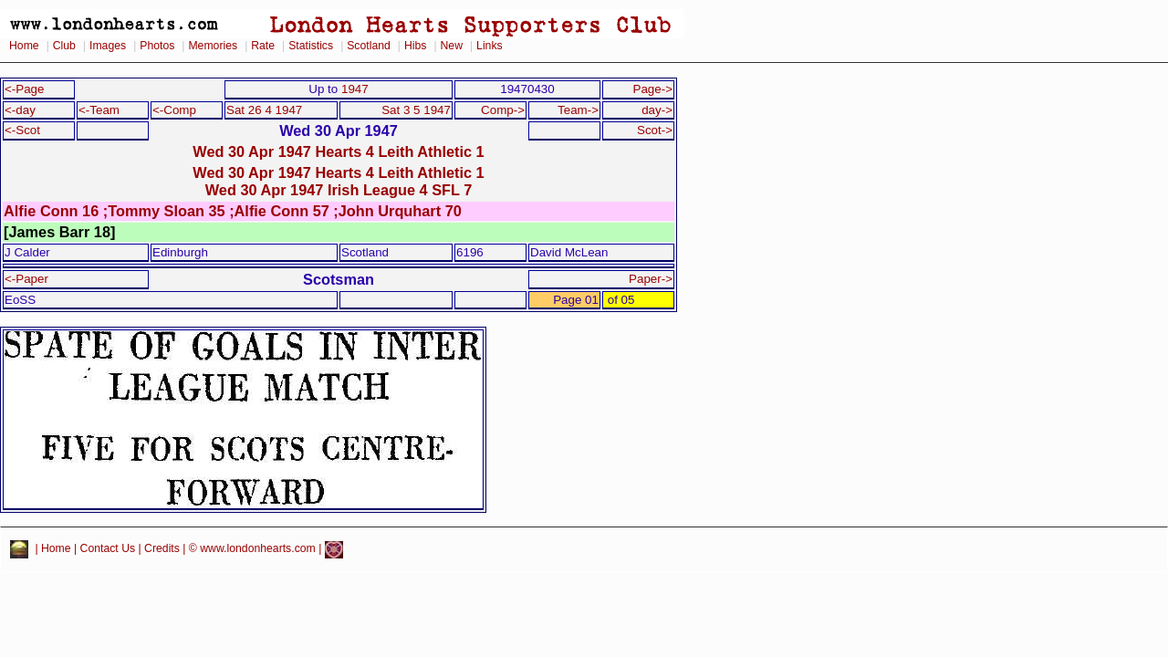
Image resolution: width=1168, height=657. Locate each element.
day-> (657, 110)
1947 (355, 89)
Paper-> (651, 279)
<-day (20, 110)
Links (489, 45)
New (452, 45)
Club (64, 45)
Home (24, 45)
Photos (157, 45)
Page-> (652, 89)
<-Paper (26, 279)
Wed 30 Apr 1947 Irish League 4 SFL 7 (339, 190)
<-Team (99, 110)
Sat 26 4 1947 (264, 110)
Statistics (310, 45)
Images (107, 45)
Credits (162, 549)
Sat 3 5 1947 (416, 110)
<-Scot (22, 130)
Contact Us (108, 549)
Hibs (415, 45)
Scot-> (655, 130)
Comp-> (503, 110)
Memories (212, 45)
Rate (263, 45)
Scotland (369, 45)
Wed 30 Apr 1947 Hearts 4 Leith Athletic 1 (338, 151)
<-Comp (174, 110)
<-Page (25, 89)
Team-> (578, 110)
